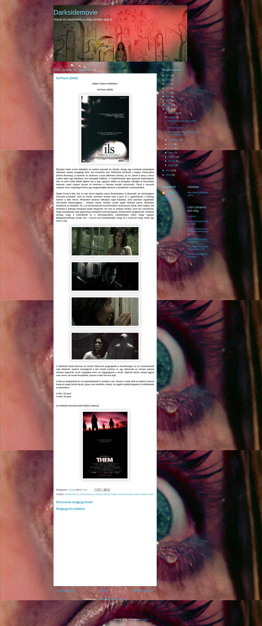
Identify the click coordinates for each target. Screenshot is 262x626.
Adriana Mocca (72, 494)
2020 (168, 88)
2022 (168, 80)
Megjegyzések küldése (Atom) (111, 599)
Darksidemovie (75, 12)
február (172, 161)
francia (98, 494)
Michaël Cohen (110, 494)
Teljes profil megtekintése (168, 198)
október (172, 117)
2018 (168, 96)
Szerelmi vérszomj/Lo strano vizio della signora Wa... (184, 133)
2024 (168, 75)
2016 (168, 105)
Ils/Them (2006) (175, 128)
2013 (168, 175)
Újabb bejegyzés (65, 590)
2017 (168, 101)
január (171, 165)
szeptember (174, 140)
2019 (168, 92)
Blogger (144, 619)
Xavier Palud (147, 494)
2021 (168, 84)
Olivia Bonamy (125, 494)
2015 (168, 109)
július (171, 144)
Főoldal (103, 590)
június (171, 148)
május (171, 152)
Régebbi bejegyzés (143, 590)
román (137, 494)
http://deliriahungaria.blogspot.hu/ (197, 240)
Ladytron (191, 216)
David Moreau (87, 494)
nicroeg (169, 193)
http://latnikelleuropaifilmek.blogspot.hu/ (197, 247)
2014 (168, 170)
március (172, 157)
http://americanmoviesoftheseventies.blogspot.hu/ (197, 231)
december (173, 113)
